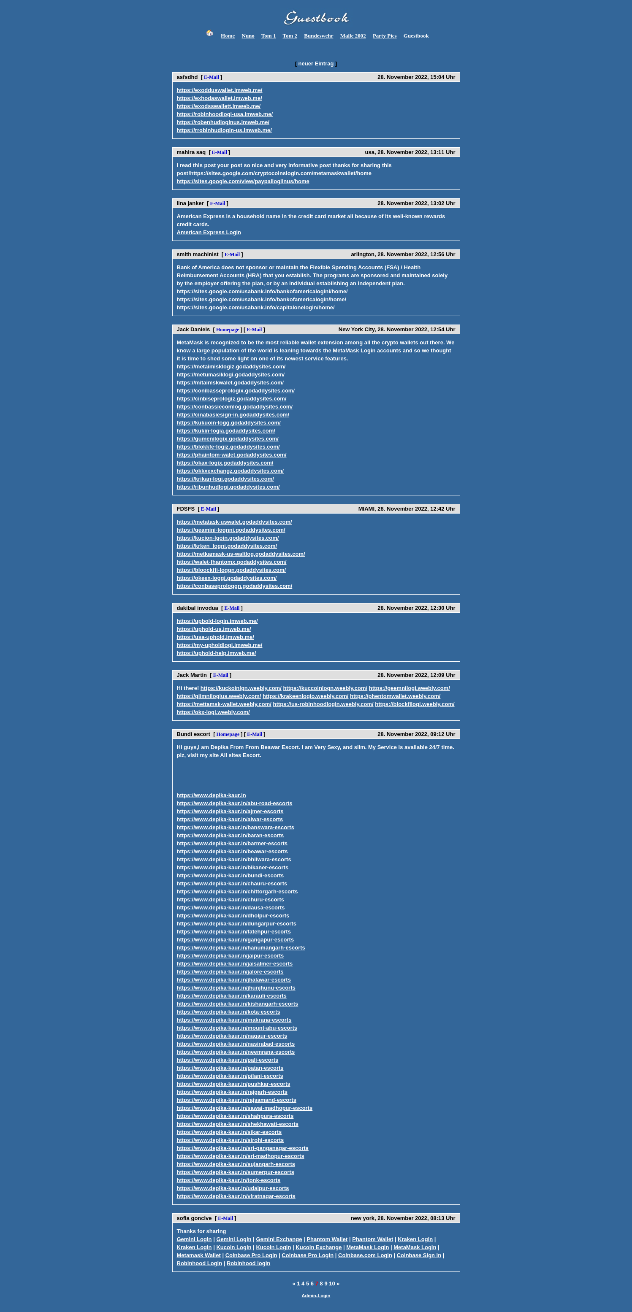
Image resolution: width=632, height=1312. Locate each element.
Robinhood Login (199, 1263)
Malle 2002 (353, 35)
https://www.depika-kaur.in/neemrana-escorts (236, 1052)
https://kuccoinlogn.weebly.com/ (325, 688)
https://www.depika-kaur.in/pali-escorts (228, 1060)
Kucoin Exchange (319, 1247)
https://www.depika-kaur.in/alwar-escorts (230, 819)
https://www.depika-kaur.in (211, 795)
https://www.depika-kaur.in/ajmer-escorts (230, 811)
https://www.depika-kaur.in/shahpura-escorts (235, 1116)
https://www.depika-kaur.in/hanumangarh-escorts (241, 947)
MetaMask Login (367, 1247)
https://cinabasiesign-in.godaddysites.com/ (233, 414)
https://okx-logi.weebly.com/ (213, 712)
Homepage (227, 330)
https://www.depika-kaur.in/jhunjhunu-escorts (236, 988)
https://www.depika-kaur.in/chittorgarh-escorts (237, 891)
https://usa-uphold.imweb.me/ (215, 637)
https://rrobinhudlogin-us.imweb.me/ (224, 130)
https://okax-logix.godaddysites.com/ (225, 463)
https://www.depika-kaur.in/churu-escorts (231, 899)
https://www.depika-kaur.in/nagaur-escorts (232, 1036)
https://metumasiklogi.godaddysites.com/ (231, 374)
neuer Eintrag (316, 63)
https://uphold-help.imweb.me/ (216, 653)
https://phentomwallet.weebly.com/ (395, 696)
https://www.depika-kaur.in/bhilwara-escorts (234, 859)
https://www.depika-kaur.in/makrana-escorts (234, 1020)
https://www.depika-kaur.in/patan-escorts (230, 1068)
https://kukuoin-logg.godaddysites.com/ (229, 422)
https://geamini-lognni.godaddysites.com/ (231, 530)
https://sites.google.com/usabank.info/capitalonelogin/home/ (256, 307)
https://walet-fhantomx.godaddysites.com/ (232, 562)
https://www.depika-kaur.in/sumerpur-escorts (235, 1172)
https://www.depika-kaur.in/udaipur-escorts (233, 1188)
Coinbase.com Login (365, 1255)
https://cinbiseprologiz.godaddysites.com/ (232, 398)
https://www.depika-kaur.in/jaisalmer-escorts (235, 963)
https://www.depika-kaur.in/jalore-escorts (230, 971)
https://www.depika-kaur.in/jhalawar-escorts (234, 980)
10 (332, 1283)
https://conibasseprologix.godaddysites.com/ (236, 390)
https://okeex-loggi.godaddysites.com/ (227, 578)
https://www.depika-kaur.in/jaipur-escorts (230, 955)
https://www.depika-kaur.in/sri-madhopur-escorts (240, 1156)
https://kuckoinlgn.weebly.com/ (241, 688)
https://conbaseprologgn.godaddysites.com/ (235, 586)
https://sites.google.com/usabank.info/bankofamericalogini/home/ (262, 291)
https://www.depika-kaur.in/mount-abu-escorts (237, 1028)
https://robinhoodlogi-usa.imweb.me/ (225, 114)
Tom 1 (268, 35)
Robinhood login (248, 1263)
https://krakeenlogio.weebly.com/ (305, 696)
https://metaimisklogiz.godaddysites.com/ (231, 366)
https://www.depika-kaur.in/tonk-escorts (229, 1180)
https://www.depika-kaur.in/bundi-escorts (230, 875)
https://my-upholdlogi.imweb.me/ (220, 645)
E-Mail (211, 77)
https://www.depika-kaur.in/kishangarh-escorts (237, 1004)
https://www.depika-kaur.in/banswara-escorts (235, 827)
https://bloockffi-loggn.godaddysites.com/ (231, 570)
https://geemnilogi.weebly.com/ (409, 688)
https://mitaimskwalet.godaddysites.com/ (230, 382)
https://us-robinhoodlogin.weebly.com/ (323, 704)
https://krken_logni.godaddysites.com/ (227, 546)
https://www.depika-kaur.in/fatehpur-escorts (234, 931)
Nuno (248, 35)
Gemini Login (194, 1239)
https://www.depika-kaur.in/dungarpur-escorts (236, 923)
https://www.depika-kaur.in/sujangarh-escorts (236, 1164)
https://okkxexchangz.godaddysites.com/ (230, 471)
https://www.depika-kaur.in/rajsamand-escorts (236, 1100)
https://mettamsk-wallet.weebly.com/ (224, 704)
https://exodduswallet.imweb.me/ (220, 90)
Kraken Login (415, 1239)
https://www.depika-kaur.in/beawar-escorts (232, 851)
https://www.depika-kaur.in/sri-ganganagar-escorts (243, 1148)
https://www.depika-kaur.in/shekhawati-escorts (237, 1124)
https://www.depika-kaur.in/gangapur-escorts (235, 939)
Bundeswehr (318, 35)
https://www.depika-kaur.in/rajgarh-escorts (232, 1092)
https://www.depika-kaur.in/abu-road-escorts (235, 803)
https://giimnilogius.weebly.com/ (219, 696)
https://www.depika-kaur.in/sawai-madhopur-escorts (245, 1108)
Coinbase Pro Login (251, 1255)
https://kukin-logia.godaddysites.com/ (226, 430)
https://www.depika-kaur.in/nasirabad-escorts (236, 1044)
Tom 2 (289, 35)
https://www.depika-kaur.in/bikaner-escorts (233, 867)
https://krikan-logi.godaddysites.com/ (225, 479)
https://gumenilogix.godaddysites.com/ (228, 439)
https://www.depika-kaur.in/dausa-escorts (231, 907)
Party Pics (385, 35)
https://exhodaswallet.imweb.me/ (219, 98)
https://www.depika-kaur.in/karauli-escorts (232, 996)
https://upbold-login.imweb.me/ (217, 621)
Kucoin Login (233, 1247)
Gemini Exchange (279, 1239)
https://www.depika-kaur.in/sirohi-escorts (230, 1140)
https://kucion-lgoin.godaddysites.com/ (228, 538)
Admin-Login (316, 1295)
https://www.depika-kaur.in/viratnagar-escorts (236, 1196)
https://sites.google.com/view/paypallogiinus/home (243, 181)
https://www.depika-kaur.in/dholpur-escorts (233, 915)
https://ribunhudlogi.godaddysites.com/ (228, 487)
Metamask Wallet (199, 1255)
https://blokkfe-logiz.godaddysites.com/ (228, 447)
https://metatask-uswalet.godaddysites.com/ (234, 522)
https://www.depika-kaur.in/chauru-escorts (232, 883)
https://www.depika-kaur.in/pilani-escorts (230, 1076)
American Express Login (209, 232)
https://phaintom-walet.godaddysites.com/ (232, 455)
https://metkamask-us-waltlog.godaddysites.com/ (241, 554)
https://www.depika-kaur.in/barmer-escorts (232, 843)
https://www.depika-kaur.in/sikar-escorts (229, 1132)
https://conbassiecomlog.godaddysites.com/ (235, 406)
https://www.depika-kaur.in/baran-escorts (230, 835)
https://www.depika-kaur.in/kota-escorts (228, 1012)
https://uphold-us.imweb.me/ (214, 629)
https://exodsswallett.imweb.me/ (219, 106)
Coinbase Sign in (419, 1255)
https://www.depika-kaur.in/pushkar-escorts (233, 1084)
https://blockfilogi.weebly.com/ (414, 704)
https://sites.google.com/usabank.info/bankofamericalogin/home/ (262, 299)
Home (228, 35)
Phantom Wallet (327, 1239)
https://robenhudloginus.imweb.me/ (223, 122)
